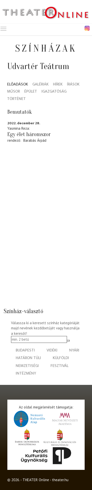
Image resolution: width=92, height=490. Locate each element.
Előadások (17, 85)
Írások (73, 85)
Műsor (13, 92)
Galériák (40, 85)
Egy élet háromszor (29, 134)
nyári (74, 350)
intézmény (26, 373)
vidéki (52, 350)
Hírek (58, 85)
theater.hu (60, 479)
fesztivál (59, 366)
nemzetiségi (27, 366)
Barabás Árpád (34, 140)
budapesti (25, 350)
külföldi (61, 358)
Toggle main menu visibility (3, 27)
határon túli (28, 358)
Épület (30, 92)
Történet (16, 99)
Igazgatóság (53, 92)
